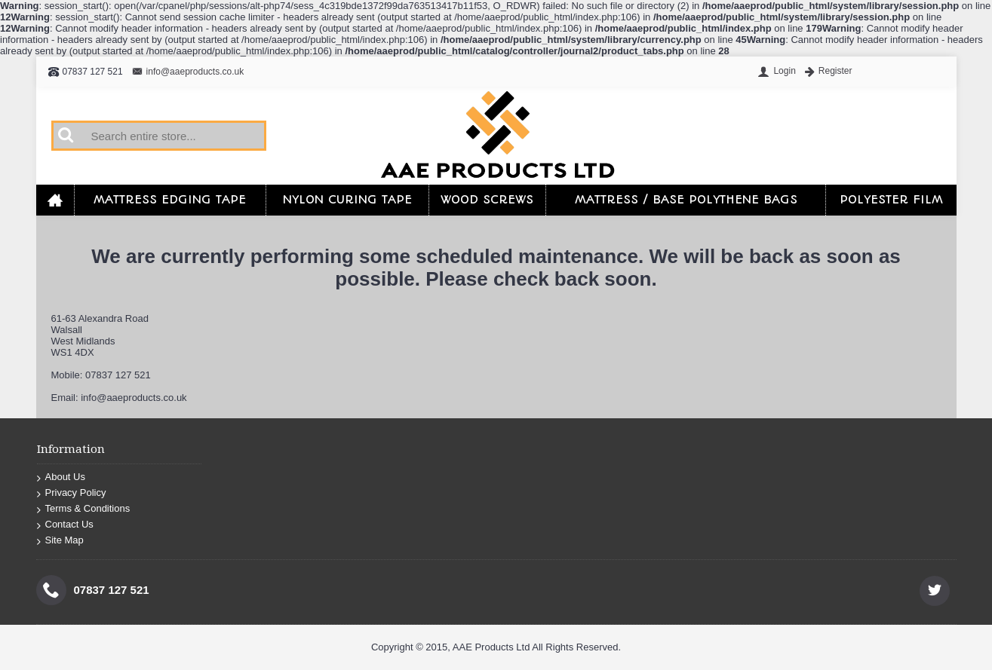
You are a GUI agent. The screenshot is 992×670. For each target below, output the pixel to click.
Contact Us (65, 524)
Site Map (60, 540)
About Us (61, 476)
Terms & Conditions (84, 508)
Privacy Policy (71, 492)
